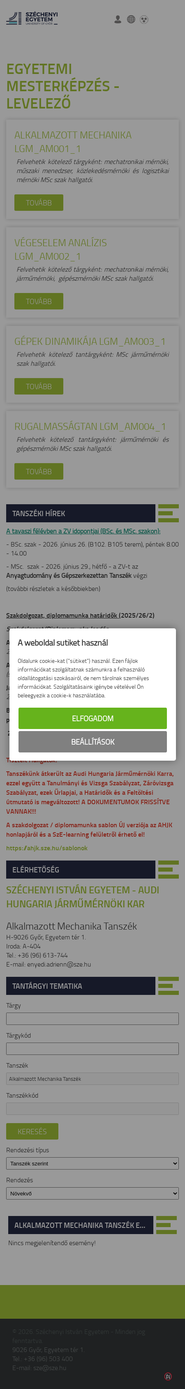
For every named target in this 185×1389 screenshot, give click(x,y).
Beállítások (92, 742)
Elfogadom (92, 718)
